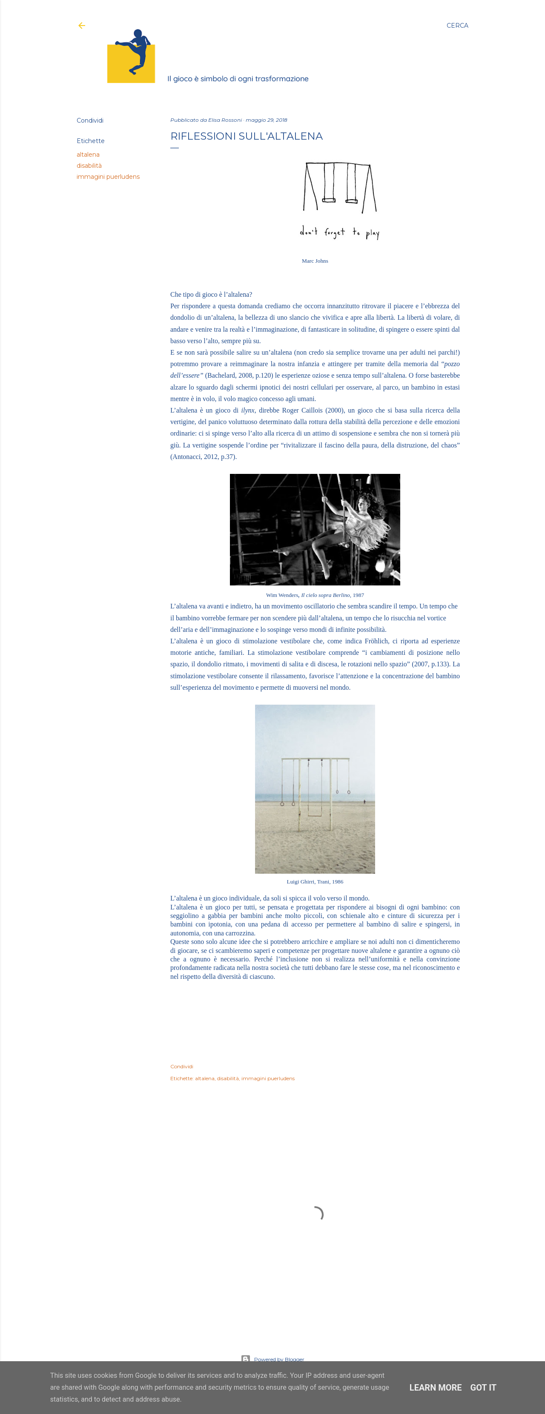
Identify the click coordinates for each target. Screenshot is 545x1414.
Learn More (436, 1387)
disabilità (89, 165)
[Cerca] (457, 25)
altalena (88, 154)
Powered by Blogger (272, 1359)
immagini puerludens (108, 177)
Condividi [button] (90, 120)
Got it (483, 1387)
